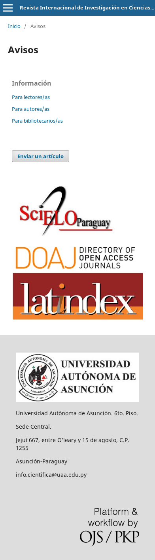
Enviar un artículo (40, 156)
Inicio (14, 26)
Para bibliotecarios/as (37, 120)
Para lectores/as (31, 97)
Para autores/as (30, 108)
